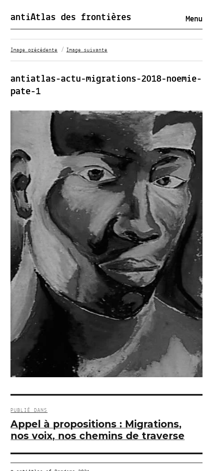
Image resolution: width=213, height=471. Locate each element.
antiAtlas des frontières (70, 17)
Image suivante (86, 50)
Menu (194, 19)
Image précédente (33, 50)
